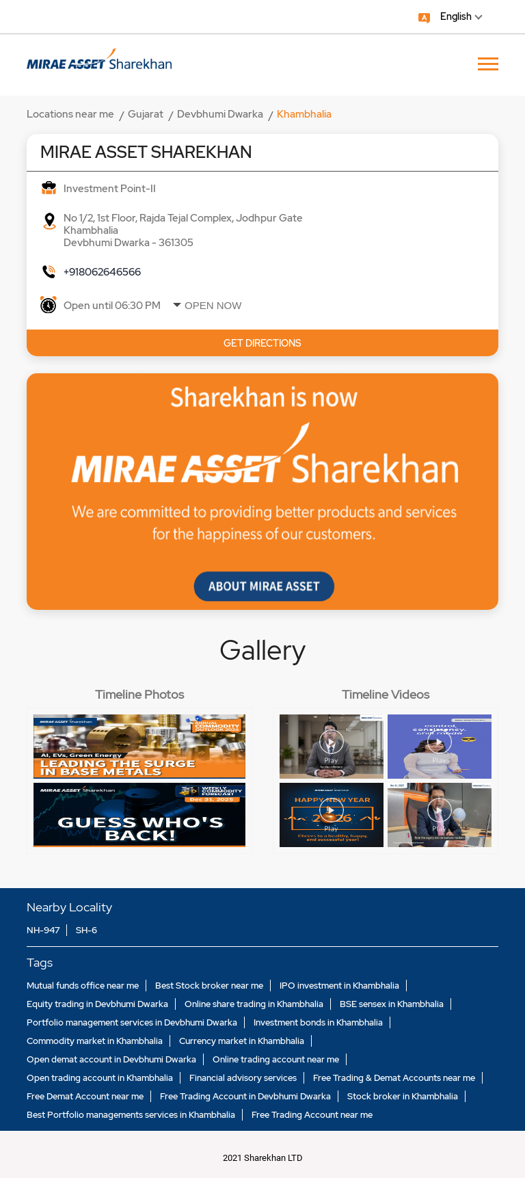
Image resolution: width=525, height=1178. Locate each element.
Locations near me (70, 114)
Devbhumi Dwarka (220, 114)
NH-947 (43, 930)
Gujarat (145, 114)
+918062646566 (102, 272)
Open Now (213, 305)
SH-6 (86, 930)
